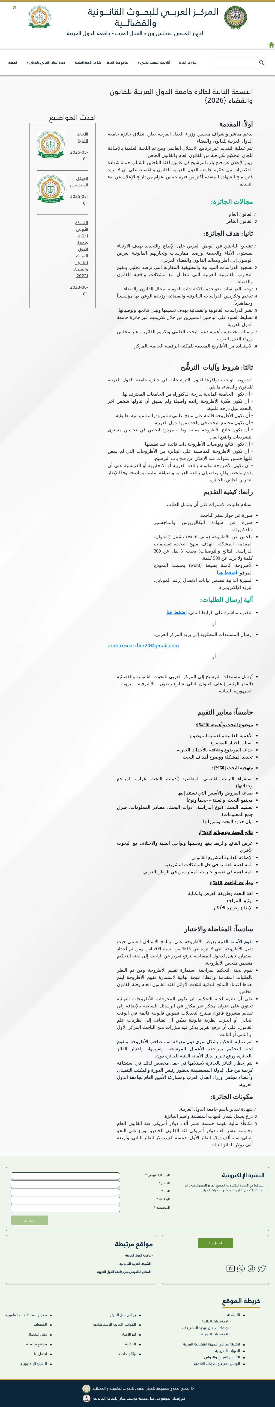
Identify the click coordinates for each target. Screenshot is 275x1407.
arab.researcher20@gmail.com (143, 645)
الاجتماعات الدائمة (216, 1321)
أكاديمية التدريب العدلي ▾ (154, 62)
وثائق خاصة (127, 1353)
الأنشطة (233, 1314)
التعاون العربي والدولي (222, 1356)
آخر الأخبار (129, 1334)
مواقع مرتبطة (36, 1343)
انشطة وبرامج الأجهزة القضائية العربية (211, 1344)
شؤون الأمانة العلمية (88, 62)
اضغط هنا (227, 573)
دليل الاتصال (37, 1334)
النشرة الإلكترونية (34, 1363)
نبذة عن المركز (187, 62)
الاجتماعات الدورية (216, 1333)
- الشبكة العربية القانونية (136, 1263)
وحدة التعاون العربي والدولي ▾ (46, 62)
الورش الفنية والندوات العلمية (217, 1363)
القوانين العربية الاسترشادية (114, 1324)
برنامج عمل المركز (117, 62)
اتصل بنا (215, 1242)
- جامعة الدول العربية (139, 1255)
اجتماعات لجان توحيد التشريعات (206, 1327)
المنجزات (40, 1324)
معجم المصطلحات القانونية (26, 1314)
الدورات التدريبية (227, 1350)
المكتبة (12, 62)
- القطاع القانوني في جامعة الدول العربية (125, 1271)
